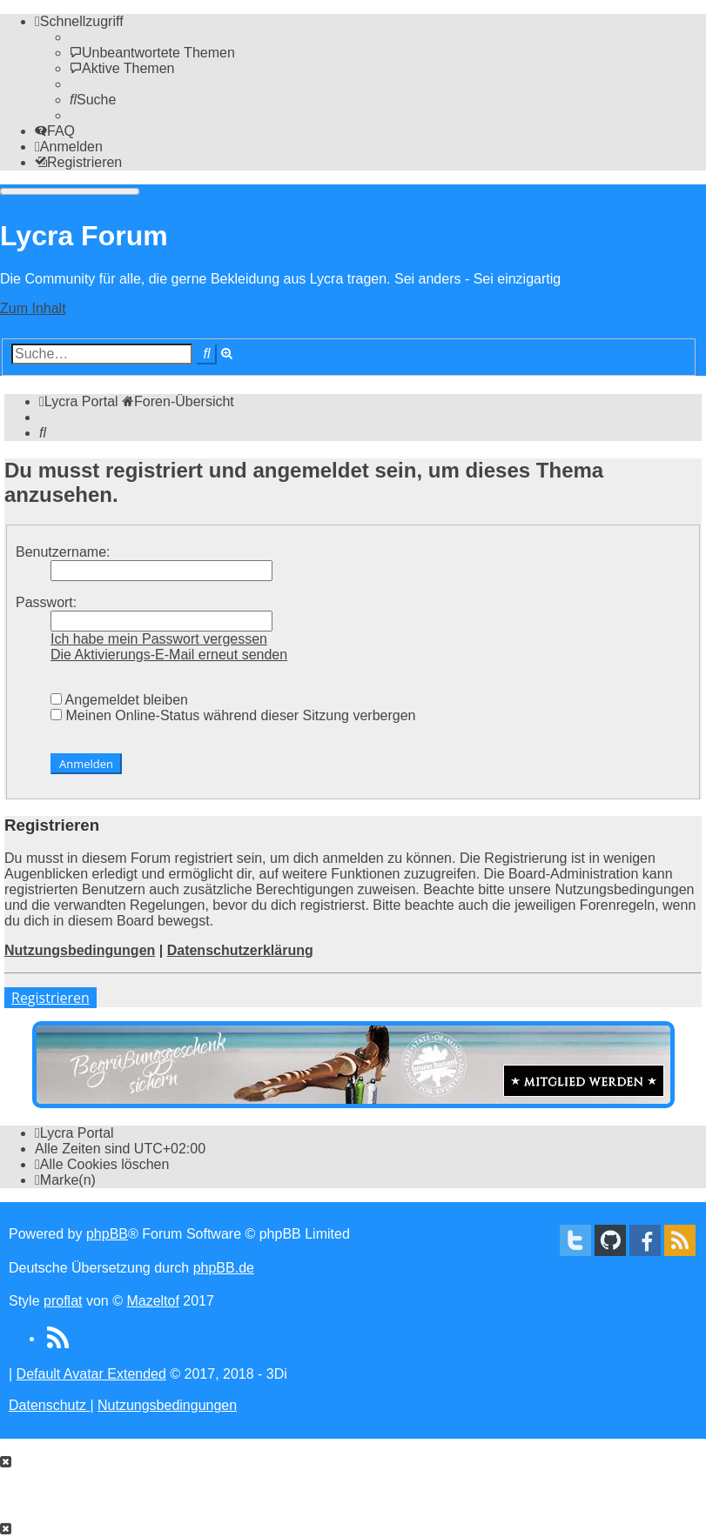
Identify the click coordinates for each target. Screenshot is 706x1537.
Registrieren (50, 997)
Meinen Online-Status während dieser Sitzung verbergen (232, 715)
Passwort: (46, 602)
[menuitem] (152, 52)
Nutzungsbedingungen (79, 950)
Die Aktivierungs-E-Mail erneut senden (168, 654)
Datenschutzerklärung (240, 950)
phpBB (107, 1233)
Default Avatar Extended (91, 1374)
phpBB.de (223, 1267)
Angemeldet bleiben (119, 699)
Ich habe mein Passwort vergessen (158, 639)
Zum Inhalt (33, 308)
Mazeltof (152, 1300)
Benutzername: (63, 552)
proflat (63, 1300)
